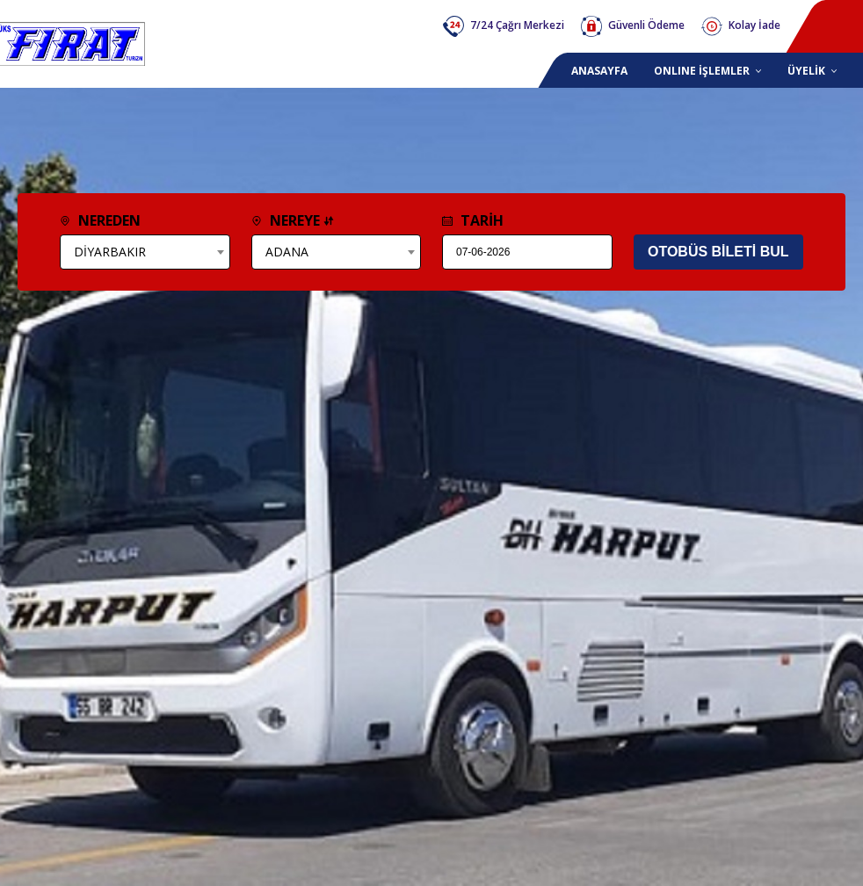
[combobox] (145, 252)
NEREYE (292, 220)
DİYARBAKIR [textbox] (110, 251)
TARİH (473, 220)
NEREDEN (100, 220)
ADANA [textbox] (286, 251)
